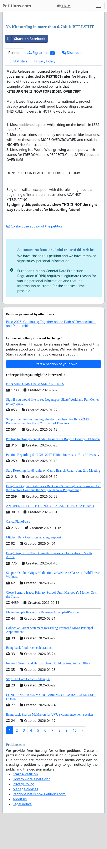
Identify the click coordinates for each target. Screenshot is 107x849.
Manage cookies (25, 789)
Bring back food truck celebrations (29, 647)
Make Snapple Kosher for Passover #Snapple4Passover (43, 612)
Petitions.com (16, 6)
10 (74, 730)
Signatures (41, 52)
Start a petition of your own (53, 364)
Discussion (72, 52)
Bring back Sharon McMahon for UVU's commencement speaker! (50, 714)
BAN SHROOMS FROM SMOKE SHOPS (35, 384)
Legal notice (22, 804)
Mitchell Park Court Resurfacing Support (33, 537)
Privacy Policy (44, 61)
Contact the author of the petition (34, 226)
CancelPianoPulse (18, 521)
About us (20, 799)
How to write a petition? (31, 779)
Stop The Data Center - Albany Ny (29, 679)
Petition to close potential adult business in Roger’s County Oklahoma (53, 439)
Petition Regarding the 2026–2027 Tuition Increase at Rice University (52, 454)
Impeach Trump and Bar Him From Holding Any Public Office (48, 663)
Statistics (17, 61)
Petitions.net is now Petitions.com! (39, 794)
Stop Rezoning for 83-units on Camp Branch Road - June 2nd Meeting (53, 470)
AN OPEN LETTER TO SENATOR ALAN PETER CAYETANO (50, 506)
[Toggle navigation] (99, 6)
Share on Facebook (25, 38)
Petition (14, 52)
